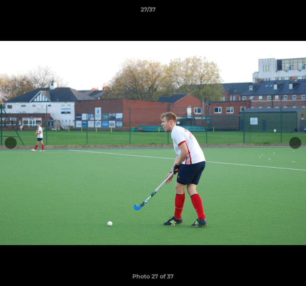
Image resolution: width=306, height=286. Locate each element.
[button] (277, 11)
